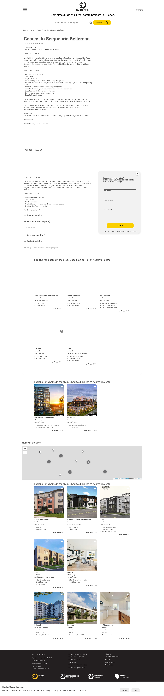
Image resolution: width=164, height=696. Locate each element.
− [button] (25, 453)
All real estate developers (40, 669)
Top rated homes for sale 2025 (42, 659)
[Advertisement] (58, 168)
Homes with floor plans (76, 657)
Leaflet (116, 479)
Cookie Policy (81, 690)
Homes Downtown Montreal (78, 666)
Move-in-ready (36, 667)
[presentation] (118, 217)
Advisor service (110, 663)
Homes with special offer (77, 668)
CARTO (139, 479)
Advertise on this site (112, 657)
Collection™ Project (38, 661)
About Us (108, 655)
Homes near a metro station (78, 655)
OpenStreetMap (124, 479)
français (139, 10)
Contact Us (109, 660)
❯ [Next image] (61, 332)
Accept (124, 690)
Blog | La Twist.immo (38, 655)
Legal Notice (109, 666)
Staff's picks (72, 663)
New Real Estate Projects (40, 664)
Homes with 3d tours (75, 660)
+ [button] (25, 449)
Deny (135, 690)
